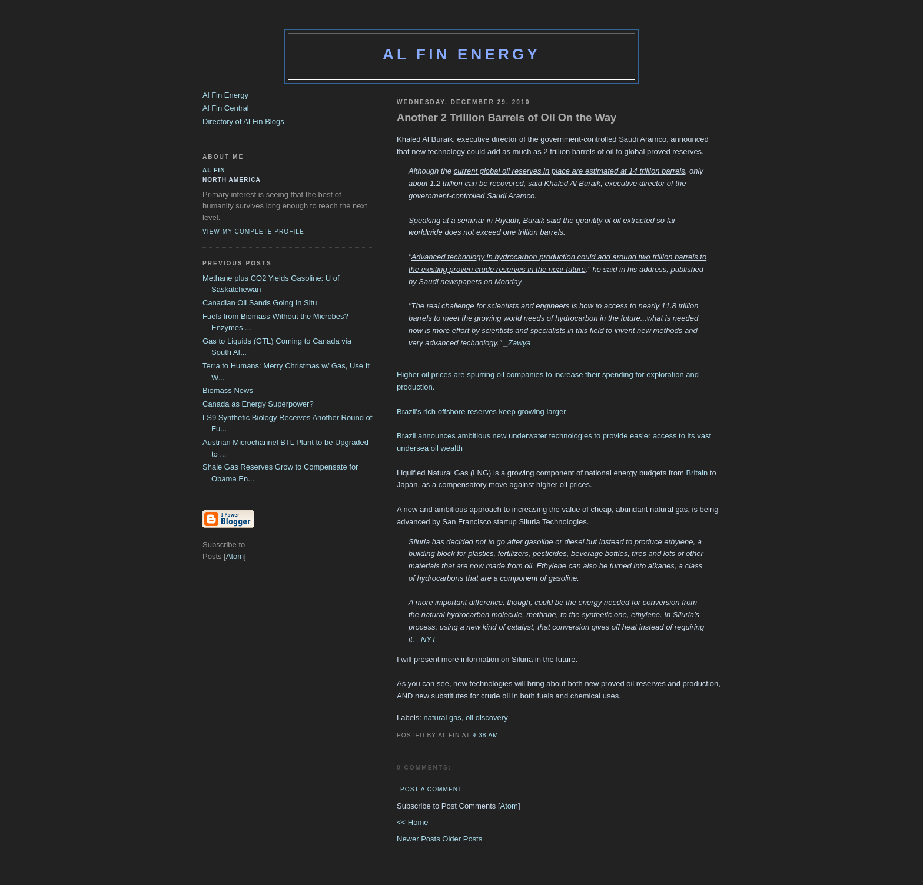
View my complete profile (253, 231)
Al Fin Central (225, 108)
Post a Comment (431, 789)
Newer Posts (419, 838)
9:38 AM (486, 735)
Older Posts (462, 838)
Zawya (519, 342)
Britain (697, 472)
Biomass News (227, 390)
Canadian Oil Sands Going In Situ (259, 302)
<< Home (412, 822)
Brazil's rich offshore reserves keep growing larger (481, 411)
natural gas (443, 717)
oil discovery (487, 717)
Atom (509, 805)
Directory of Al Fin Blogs (243, 121)
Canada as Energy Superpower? (258, 404)
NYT (428, 639)
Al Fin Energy (461, 54)
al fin (213, 170)
